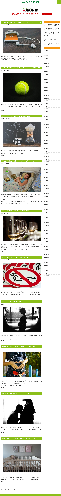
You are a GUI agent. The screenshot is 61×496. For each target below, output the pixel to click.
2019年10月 (46, 98)
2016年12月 (46, 188)
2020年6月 (46, 77)
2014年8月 (46, 262)
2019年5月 (46, 111)
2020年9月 (46, 69)
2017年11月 (46, 159)
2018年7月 (46, 138)
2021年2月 (46, 55)
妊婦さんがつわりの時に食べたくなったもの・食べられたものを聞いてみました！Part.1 (51, 39)
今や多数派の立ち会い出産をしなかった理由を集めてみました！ (17, 160)
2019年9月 (46, 100)
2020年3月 (46, 85)
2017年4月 (46, 177)
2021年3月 (46, 53)
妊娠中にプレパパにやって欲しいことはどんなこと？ (14, 392)
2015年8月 (46, 230)
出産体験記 (9, 18)
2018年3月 (46, 148)
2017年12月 (46, 156)
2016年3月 (46, 212)
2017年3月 (46, 180)
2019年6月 (46, 108)
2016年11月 (46, 190)
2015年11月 (46, 222)
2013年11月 (46, 275)
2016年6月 (46, 204)
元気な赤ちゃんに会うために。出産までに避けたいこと (15, 115)
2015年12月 (46, 220)
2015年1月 (46, 249)
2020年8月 (46, 71)
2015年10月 (46, 225)
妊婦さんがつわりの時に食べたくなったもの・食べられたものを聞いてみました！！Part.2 (51, 34)
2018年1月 (46, 153)
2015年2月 (46, 246)
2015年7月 (46, 233)
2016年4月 (46, 209)
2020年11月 (46, 63)
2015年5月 (46, 238)
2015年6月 (46, 236)
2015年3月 (46, 244)
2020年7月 (46, 74)
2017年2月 (46, 183)
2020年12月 (46, 61)
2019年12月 (46, 92)
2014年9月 (46, 259)
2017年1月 (46, 185)
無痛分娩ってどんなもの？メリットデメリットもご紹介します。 (17, 345)
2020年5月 (46, 79)
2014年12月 (46, 251)
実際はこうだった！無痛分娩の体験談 (11, 300)
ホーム (2, 18)
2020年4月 (46, 82)
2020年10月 (46, 66)
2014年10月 (46, 257)
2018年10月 (46, 130)
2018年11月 (46, 127)
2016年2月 (46, 214)
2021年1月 (46, 58)
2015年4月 (46, 241)
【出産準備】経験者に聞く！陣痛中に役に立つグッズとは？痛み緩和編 (19, 67)
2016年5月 (46, 206)
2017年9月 (46, 164)
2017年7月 (46, 169)
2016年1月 (46, 217)
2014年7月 (46, 265)
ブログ (6, 18)
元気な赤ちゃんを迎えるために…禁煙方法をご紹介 (14, 256)
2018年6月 (46, 140)
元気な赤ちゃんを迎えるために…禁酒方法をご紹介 (14, 210)
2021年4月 (46, 50)
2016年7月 (46, 201)
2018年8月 (46, 135)
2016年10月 (46, 193)
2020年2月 (46, 87)
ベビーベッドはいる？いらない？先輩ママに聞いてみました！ (17, 436)
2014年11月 (46, 254)
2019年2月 (46, 119)
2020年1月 (46, 90)
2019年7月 (46, 106)
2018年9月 (46, 132)
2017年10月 (46, 161)
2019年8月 (46, 103)
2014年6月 (46, 267)
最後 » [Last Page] (15, 487)
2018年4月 (46, 145)
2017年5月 (46, 175)
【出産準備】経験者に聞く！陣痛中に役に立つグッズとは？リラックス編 (19, 22)
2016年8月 (46, 198)
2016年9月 (46, 196)
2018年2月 (46, 151)
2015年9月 (46, 228)
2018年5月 (46, 143)
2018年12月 (46, 124)
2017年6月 (46, 172)
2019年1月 (46, 122)
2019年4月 (46, 114)
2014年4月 (46, 270)
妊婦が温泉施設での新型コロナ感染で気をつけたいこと (51, 44)
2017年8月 (46, 167)
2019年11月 (46, 95)
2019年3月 (46, 116)
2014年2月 (46, 273)
